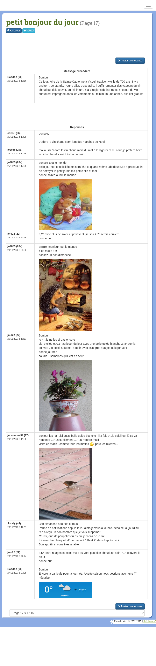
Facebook (13, 30)
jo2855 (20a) (14, 149)
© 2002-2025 (134, 621)
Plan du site (120, 621)
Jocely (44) (14, 523)
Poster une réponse (130, 60)
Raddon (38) (14, 569)
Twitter (29, 30)
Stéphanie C (149, 621)
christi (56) (14, 133)
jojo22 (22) (13, 233)
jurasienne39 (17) (18, 435)
